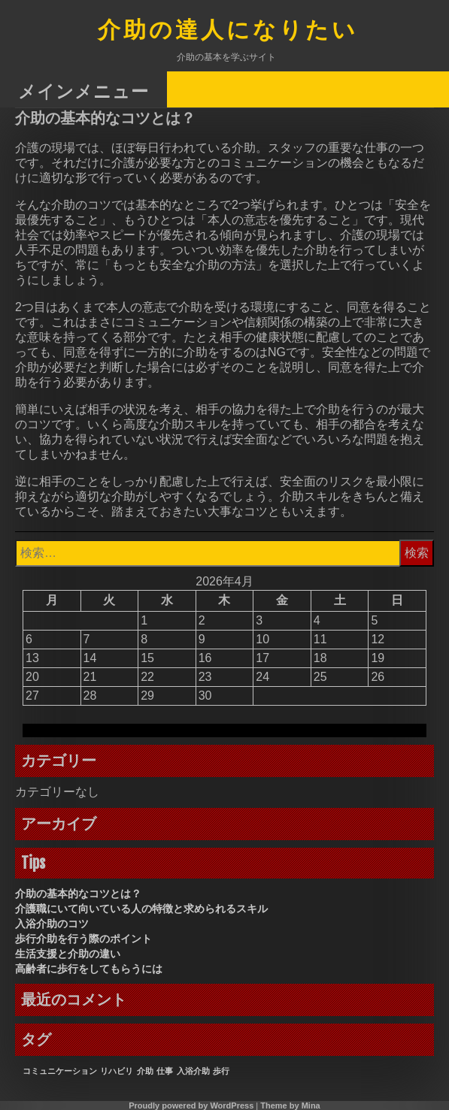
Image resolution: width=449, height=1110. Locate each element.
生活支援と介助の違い (67, 954)
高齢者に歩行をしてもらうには (88, 969)
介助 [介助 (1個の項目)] (145, 1070)
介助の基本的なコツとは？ (78, 894)
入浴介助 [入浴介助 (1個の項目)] (193, 1070)
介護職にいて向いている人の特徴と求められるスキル (141, 909)
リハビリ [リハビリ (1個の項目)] (116, 1070)
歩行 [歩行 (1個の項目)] (221, 1070)
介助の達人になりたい (228, 31)
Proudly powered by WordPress (191, 1105)
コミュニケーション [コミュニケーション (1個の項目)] (60, 1070)
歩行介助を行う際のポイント (83, 939)
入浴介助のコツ (52, 924)
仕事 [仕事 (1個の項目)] (164, 1070)
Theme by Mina (290, 1105)
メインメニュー (83, 90)
